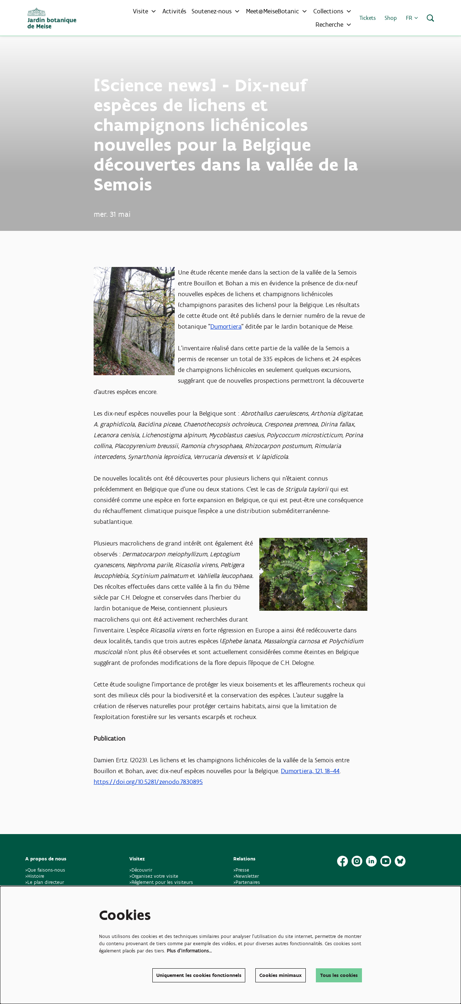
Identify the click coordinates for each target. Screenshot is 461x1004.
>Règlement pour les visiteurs (161, 882)
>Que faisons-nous (45, 870)
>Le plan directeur (45, 882)
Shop (391, 17)
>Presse (241, 870)
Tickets (367, 17)
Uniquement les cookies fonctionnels (198, 975)
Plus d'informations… (189, 951)
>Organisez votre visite (153, 876)
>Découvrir (140, 870)
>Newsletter (246, 876)
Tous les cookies (339, 975)
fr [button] (412, 18)
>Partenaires (246, 882)
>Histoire (34, 876)
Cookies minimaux (280, 975)
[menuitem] (174, 11)
